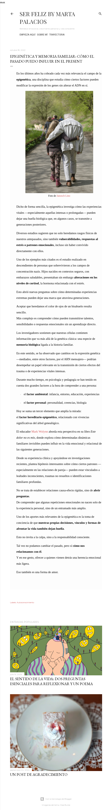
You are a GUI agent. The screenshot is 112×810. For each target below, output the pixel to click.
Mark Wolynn (39, 431)
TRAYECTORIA (57, 34)
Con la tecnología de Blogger (56, 799)
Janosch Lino (63, 195)
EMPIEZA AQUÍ (27, 34)
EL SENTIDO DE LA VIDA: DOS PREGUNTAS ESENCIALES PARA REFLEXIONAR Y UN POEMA (51, 681)
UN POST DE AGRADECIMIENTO (38, 774)
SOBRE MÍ (42, 34)
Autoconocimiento (25, 602)
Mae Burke (65, 805)
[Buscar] (100, 13)
